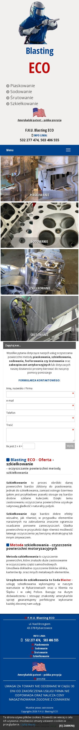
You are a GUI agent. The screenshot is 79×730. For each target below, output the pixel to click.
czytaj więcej (27, 724)
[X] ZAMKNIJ (67, 725)
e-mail (10, 400)
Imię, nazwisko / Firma (19, 388)
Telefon (10, 413)
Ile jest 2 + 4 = (14, 446)
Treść (9, 425)
